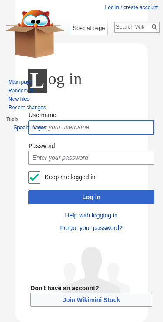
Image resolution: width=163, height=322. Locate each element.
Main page (20, 82)
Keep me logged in (70, 177)
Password (41, 145)
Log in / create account (131, 7)
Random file (22, 91)
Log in (91, 197)
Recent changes (27, 108)
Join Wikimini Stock (91, 299)
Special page (89, 28)
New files (19, 99)
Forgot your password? (91, 227)
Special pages (29, 128)
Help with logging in (91, 215)
